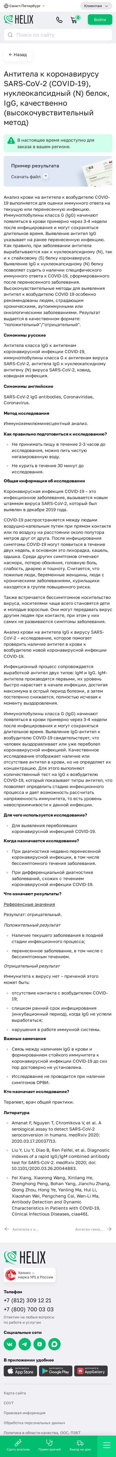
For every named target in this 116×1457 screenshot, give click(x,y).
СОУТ (9, 1403)
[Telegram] (25, 1344)
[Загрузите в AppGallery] (91, 1371)
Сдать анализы (18, 1445)
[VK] (10, 1344)
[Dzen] (39, 1344)
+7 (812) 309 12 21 (27, 1300)
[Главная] (58, 1258)
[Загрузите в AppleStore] (20, 1371)
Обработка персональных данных (34, 1422)
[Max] (54, 1344)
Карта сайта (15, 1393)
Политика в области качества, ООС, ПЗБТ (42, 1432)
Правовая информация (24, 1412)
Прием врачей (49, 1445)
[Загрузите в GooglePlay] (55, 1371)
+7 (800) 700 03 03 (29, 1309)
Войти (100, 19)
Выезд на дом (80, 1445)
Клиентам (93, 5)
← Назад (18, 54)
